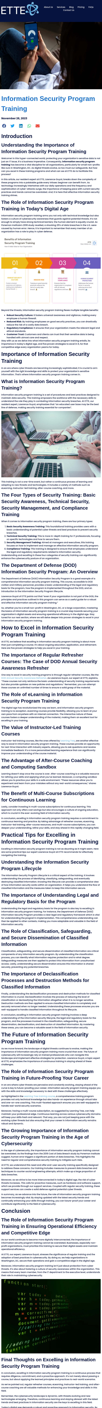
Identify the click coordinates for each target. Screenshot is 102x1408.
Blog (71, 7)
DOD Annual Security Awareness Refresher (23, 678)
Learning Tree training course (39, 1096)
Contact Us (68, 10)
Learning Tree (67, 740)
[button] (4, 126)
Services (61, 7)
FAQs (91, 7)
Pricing (81, 7)
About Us (48, 7)
